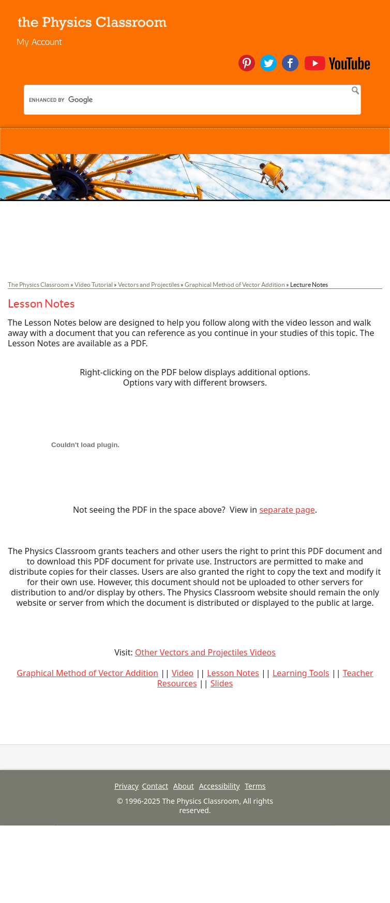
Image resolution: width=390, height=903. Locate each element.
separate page (286, 509)
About (183, 786)
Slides (222, 683)
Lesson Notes (233, 673)
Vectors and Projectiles (148, 284)
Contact (155, 786)
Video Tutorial (93, 284)
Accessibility (219, 786)
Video (182, 673)
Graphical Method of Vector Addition (235, 284)
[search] (96, 100)
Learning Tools (301, 673)
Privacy (126, 786)
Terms (255, 786)
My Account (39, 41)
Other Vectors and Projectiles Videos (205, 652)
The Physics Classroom (38, 284)
